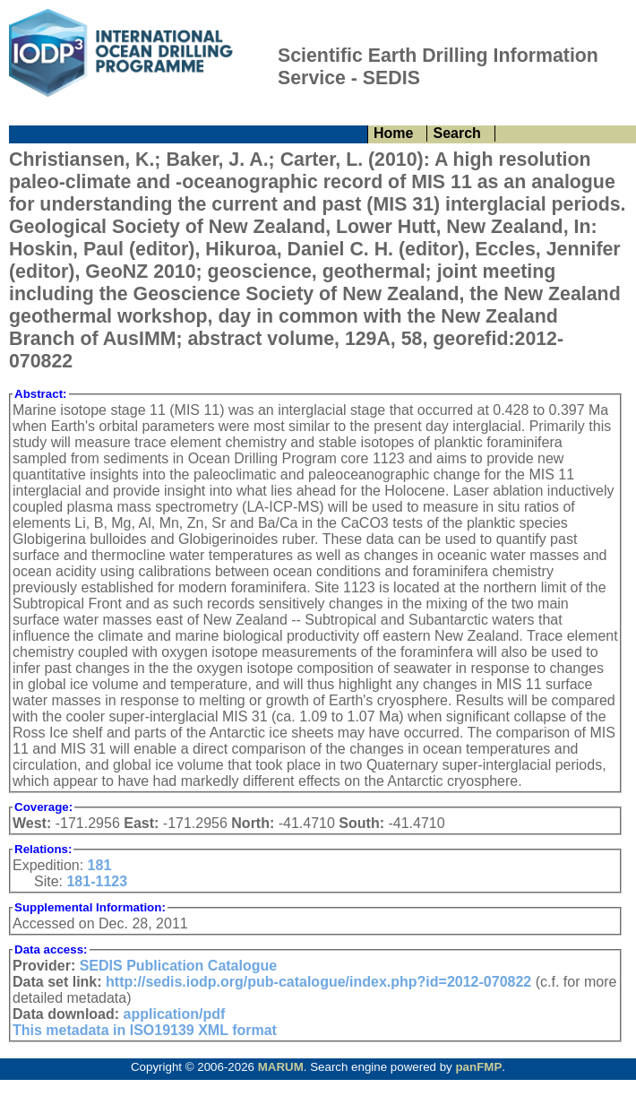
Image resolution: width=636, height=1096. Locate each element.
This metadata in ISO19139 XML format (145, 1030)
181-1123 (96, 881)
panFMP (478, 1067)
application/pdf (175, 1014)
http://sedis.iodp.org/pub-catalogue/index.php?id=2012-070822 (318, 981)
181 (100, 865)
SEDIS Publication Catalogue (178, 965)
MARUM (281, 1067)
